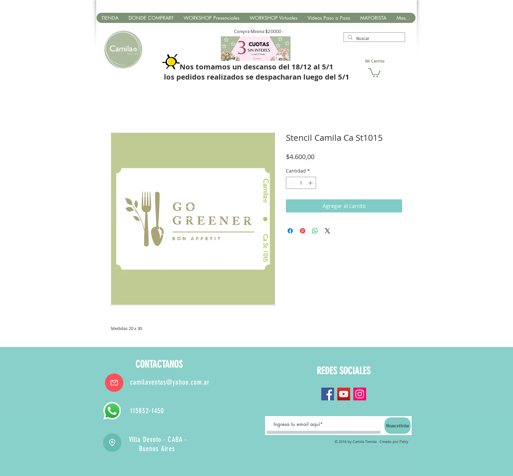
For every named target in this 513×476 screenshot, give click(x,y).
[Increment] (311, 183)
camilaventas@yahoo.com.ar (170, 382)
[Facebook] (327, 394)
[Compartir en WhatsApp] (315, 231)
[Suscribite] (397, 425)
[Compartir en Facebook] (290, 231)
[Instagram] (359, 394)
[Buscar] (373, 38)
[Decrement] (291, 183)
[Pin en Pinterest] (303, 231)
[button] (374, 72)
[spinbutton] (301, 183)
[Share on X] (327, 231)
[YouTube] (343, 394)
